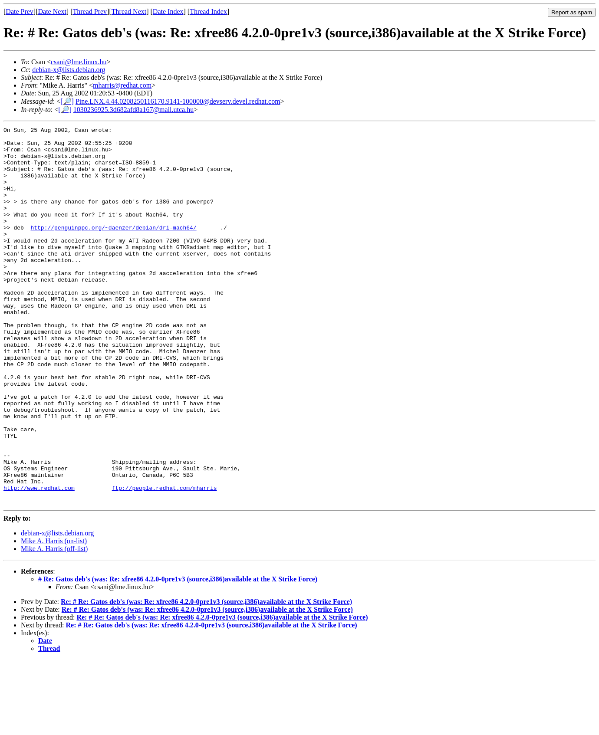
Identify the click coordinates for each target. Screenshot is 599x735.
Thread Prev (89, 11)
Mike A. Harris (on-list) (54, 616)
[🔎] (67, 101)
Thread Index (208, 11)
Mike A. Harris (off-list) (54, 624)
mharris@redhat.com (122, 85)
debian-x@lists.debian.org (68, 69)
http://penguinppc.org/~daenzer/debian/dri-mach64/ (113, 248)
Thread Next (129, 11)
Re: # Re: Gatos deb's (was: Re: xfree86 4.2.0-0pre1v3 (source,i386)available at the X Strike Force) (206, 677)
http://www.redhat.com (39, 560)
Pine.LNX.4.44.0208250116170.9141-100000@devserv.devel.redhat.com (178, 101)
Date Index (168, 11)
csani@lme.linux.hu (79, 62)
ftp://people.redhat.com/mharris (164, 560)
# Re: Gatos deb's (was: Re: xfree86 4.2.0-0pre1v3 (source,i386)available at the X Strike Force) (177, 654)
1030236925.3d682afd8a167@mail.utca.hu (133, 109)
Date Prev (19, 11)
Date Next (52, 11)
